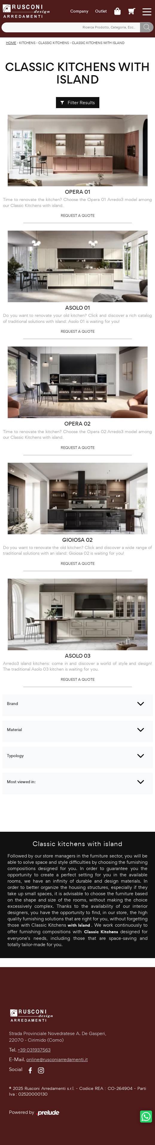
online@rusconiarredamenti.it (57, 1059)
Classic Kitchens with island (98, 43)
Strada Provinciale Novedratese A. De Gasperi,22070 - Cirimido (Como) (57, 1036)
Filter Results (77, 102)
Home (11, 43)
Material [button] (14, 729)
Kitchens (27, 43)
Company (79, 11)
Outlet (101, 11)
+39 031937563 (34, 1050)
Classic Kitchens (53, 43)
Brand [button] (12, 703)
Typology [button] (15, 755)
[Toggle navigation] (147, 11)
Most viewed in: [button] (21, 781)
